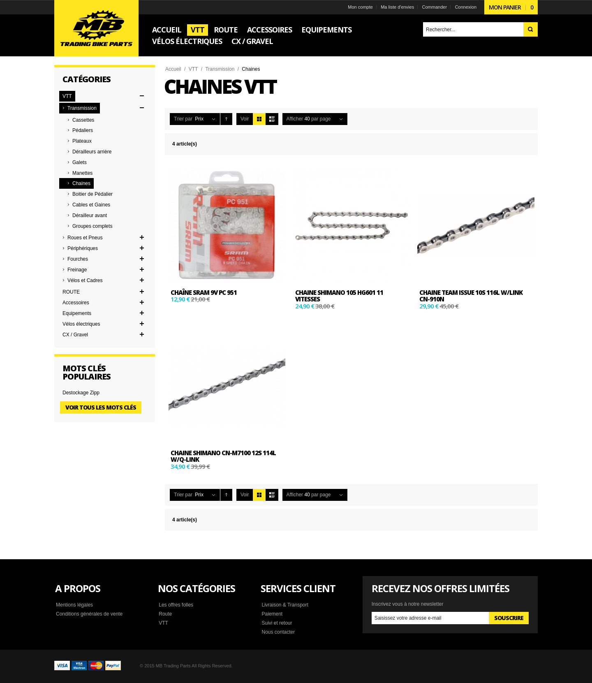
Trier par (183, 119)
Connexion (465, 7)
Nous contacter (278, 632)
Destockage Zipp (80, 393)
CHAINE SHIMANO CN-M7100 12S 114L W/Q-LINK (223, 456)
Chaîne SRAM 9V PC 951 (204, 292)
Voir (244, 119)
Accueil (173, 69)
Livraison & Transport (284, 605)
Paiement (271, 614)
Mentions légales (74, 605)
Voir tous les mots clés (100, 407)
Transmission (219, 69)
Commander (434, 7)
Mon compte (360, 7)
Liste (272, 119)
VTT (193, 69)
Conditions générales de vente (89, 614)
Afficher (295, 119)
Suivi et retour (276, 623)
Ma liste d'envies (397, 7)
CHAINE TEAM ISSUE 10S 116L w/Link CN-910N (471, 295)
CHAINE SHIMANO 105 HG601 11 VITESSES (339, 295)
